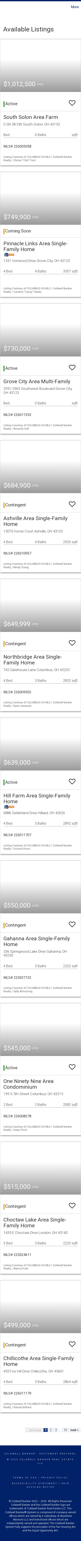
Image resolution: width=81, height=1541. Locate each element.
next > (74, 1430)
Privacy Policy (54, 1478)
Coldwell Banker (20, 1454)
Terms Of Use (25, 1478)
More (75, 7)
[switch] (72, 101)
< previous (34, 1430)
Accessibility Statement (34, 1483)
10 (65, 1430)
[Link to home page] (4, 7)
